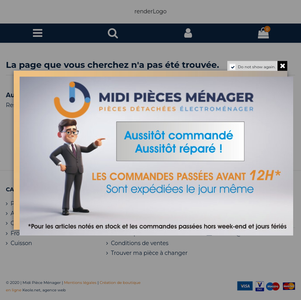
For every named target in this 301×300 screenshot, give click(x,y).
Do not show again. (257, 66)
